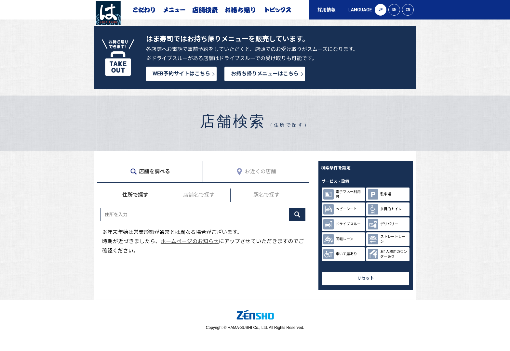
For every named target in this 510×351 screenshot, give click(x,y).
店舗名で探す (198, 195)
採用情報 (326, 9)
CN (408, 9)
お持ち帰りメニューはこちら (265, 74)
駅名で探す (266, 195)
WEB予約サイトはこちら (181, 74)
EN (394, 9)
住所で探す (135, 195)
